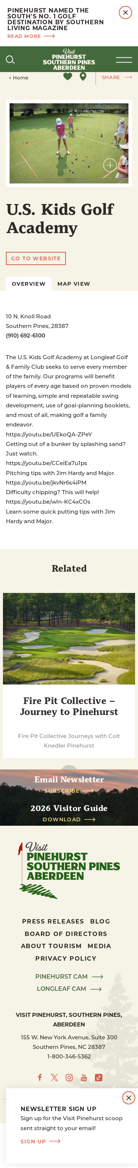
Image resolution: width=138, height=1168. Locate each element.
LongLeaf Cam (69, 989)
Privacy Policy (65, 958)
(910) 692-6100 (25, 335)
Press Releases (53, 921)
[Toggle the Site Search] (10, 59)
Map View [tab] (73, 283)
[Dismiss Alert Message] (125, 12)
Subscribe (69, 791)
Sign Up (40, 1141)
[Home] (69, 59)
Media (99, 946)
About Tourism (51, 946)
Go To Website (36, 258)
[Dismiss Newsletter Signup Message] (128, 1097)
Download (69, 819)
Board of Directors (66, 933)
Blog (100, 921)
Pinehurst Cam (69, 977)
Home (19, 77)
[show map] (82, 76)
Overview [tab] (29, 283)
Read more (31, 36)
